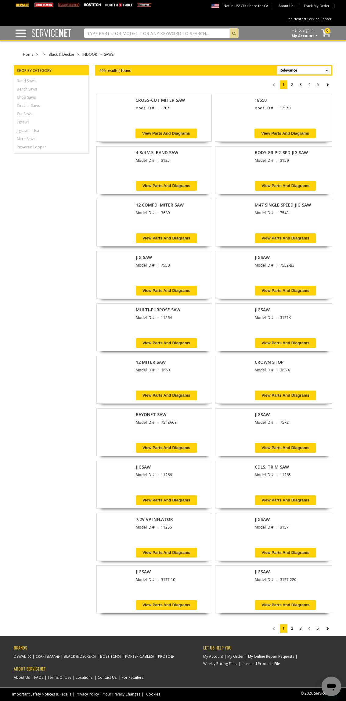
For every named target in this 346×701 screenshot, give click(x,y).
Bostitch (109, 656)
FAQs (38, 677)
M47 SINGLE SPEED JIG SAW (283, 205)
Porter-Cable (138, 656)
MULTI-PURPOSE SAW (158, 310)
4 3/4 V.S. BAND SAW (157, 152)
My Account (213, 656)
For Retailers (132, 677)
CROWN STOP (269, 362)
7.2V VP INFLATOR (154, 519)
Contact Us (107, 677)
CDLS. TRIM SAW (272, 467)
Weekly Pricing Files (219, 663)
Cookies (153, 694)
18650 (260, 100)
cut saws (24, 113)
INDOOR (89, 54)
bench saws (27, 89)
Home (28, 54)
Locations (84, 677)
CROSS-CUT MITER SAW (160, 100)
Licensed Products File (261, 663)
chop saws (26, 97)
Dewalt (21, 656)
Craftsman (45, 656)
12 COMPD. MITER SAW (160, 205)
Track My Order (317, 5)
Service (51, 33)
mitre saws (26, 138)
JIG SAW (144, 257)
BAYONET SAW (151, 414)
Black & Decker (61, 54)
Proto (164, 656)
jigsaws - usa (28, 130)
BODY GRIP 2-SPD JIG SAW (281, 152)
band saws (26, 80)
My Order (235, 656)
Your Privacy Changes (121, 694)
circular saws (28, 105)
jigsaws (23, 122)
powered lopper (31, 147)
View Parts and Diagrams (166, 133)
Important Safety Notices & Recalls (41, 694)
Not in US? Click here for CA (246, 5)
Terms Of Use (59, 677)
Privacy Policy (87, 694)
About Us (286, 5)
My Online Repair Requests (271, 656)
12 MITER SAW (151, 362)
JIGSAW (262, 257)
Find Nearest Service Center (309, 18)
